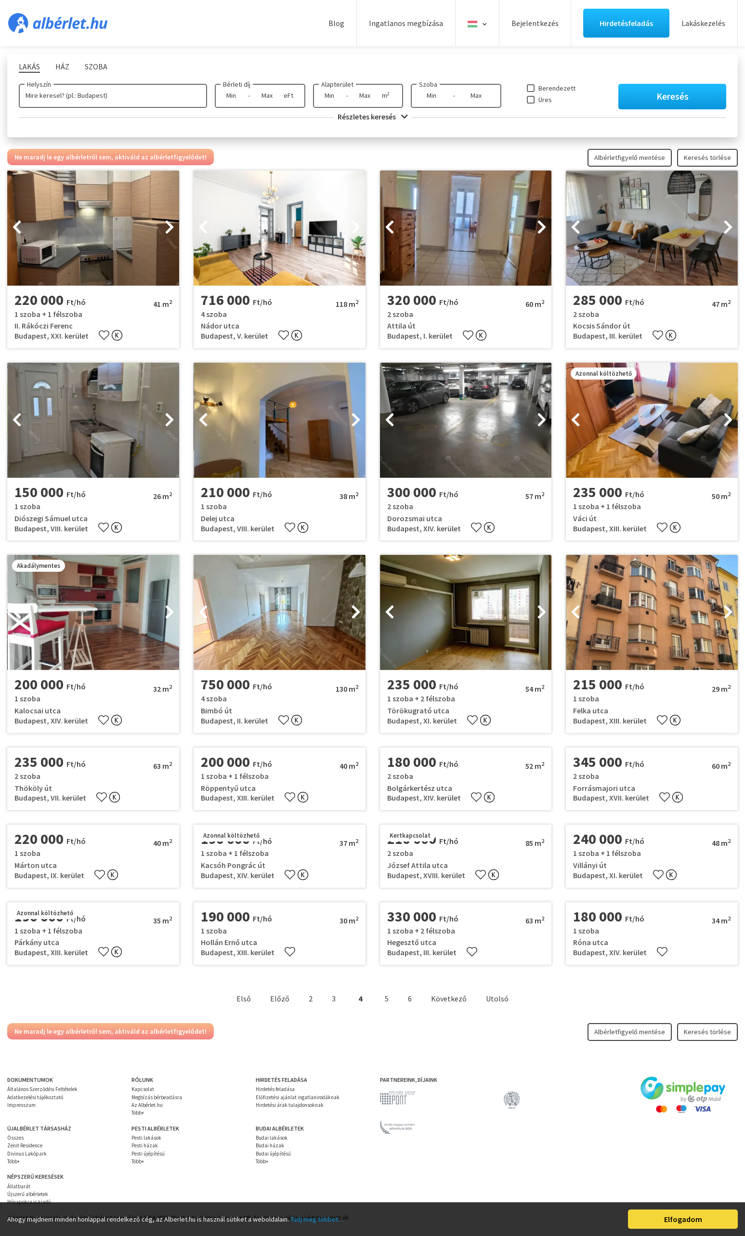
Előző (279, 998)
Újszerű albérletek (27, 1194)
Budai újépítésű (273, 1153)
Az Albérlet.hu (147, 1105)
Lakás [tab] (29, 66)
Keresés (672, 96)
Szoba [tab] (96, 66)
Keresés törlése (707, 157)
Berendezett (556, 88)
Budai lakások (272, 1137)
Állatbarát (18, 1186)
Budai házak (270, 1145)
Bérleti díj (236, 84)
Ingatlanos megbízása (406, 23)
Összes (15, 1137)
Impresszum (21, 1105)
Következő (449, 998)
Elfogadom (683, 1219)
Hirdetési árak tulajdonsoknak (290, 1105)
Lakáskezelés (703, 23)
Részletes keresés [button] (373, 116)
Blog (336, 23)
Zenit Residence (24, 1145)
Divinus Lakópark (27, 1153)
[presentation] (17, 228)
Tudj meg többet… (317, 1219)
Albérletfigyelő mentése (629, 157)
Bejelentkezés (535, 23)
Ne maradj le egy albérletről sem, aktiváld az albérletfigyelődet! (110, 157)
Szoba (428, 84)
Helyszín (39, 84)
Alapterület (337, 84)
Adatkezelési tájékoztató (35, 1097)
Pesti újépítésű (148, 1153)
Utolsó (497, 998)
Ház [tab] (62, 66)
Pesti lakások (146, 1137)
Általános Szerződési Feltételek (42, 1089)
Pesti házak (144, 1145)
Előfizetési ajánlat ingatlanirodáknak (298, 1097)
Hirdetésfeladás (626, 23)
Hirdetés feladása (275, 1089)
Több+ (137, 1112)
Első (243, 998)
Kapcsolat (142, 1089)
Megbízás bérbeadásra (156, 1097)
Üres (545, 99)
